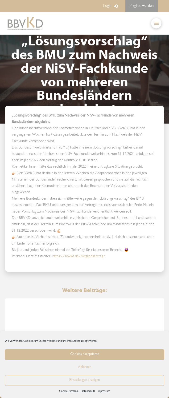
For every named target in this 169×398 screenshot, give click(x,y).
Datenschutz (88, 391)
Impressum (104, 391)
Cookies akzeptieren (84, 354)
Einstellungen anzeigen (84, 380)
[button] (156, 23)
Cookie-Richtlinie (68, 391)
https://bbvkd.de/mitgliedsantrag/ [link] (78, 256)
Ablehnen (84, 367)
